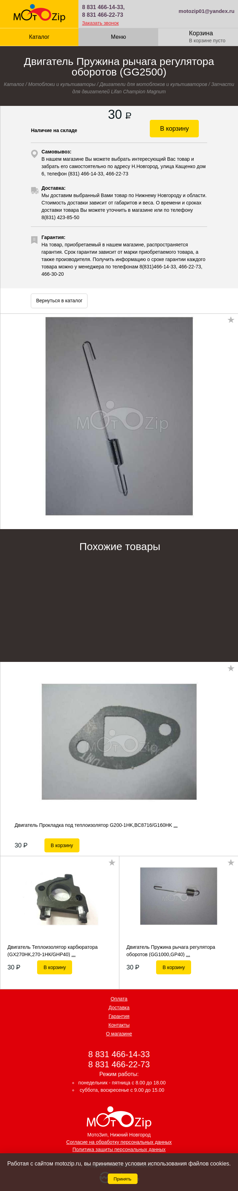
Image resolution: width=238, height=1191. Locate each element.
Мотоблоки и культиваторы (61, 84)
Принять (123, 1179)
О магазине (119, 1034)
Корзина (201, 33)
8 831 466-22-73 (102, 15)
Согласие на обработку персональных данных (119, 1142)
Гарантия (119, 1016)
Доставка (119, 1007)
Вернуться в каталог (59, 300)
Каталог (39, 37)
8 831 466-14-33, (103, 7)
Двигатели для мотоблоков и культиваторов (153, 84)
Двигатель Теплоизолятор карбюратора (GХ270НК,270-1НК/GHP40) (52, 950)
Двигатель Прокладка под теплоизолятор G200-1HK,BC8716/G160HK (96, 825)
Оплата (119, 999)
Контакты (119, 1025)
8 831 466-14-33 (119, 1054)
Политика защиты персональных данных (119, 1149)
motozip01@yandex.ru (206, 11)
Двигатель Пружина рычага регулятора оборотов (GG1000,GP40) (170, 950)
